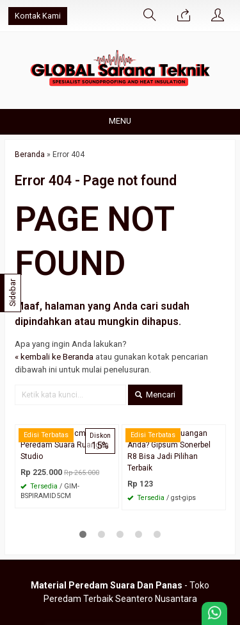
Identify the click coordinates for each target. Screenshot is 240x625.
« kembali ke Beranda (54, 357)
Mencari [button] (155, 394)
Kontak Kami (38, 16)
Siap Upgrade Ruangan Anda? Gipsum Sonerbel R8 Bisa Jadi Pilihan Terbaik (169, 450)
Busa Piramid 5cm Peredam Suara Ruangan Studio (64, 445)
